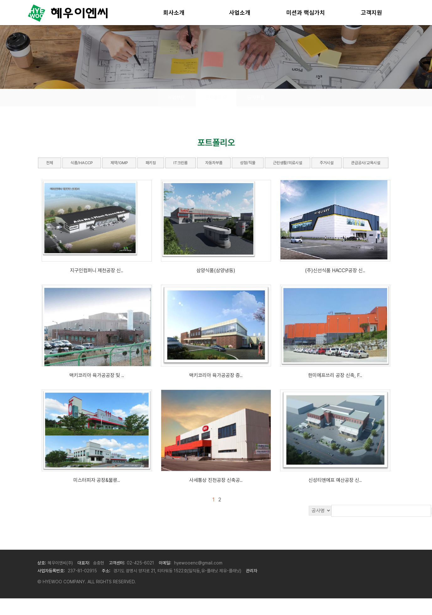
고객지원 (371, 12)
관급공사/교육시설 (365, 162)
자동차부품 (213, 162)
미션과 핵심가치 (305, 12)
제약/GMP (119, 162)
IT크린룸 (180, 162)
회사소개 (173, 12)
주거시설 (326, 162)
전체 (49, 162)
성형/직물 (247, 162)
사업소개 (239, 12)
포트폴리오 (216, 97)
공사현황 (256, 97)
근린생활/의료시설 (287, 162)
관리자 (251, 570)
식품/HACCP (82, 162)
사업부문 (176, 97)
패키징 (151, 162)
